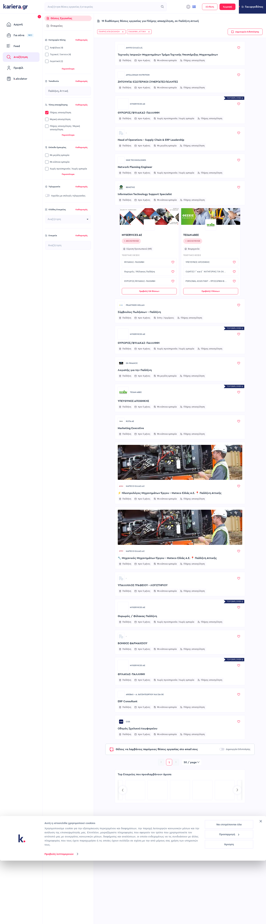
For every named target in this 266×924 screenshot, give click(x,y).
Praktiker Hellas (135, 305)
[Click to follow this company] (131, 241)
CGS (128, 722)
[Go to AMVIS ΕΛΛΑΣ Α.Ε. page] (121, 47)
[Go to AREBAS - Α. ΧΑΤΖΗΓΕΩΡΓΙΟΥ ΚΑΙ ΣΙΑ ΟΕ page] (121, 694)
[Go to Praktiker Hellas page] (121, 305)
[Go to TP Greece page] (180, 790)
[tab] (68, 18)
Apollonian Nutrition (138, 75)
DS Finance (132, 363)
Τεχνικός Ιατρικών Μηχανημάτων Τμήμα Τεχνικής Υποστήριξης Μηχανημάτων (168, 54)
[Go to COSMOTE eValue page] (225, 790)
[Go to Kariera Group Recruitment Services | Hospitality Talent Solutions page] (157, 790)
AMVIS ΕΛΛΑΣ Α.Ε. (134, 48)
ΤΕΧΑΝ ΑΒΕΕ (191, 235)
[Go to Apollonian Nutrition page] (121, 74)
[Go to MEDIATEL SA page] (135, 790)
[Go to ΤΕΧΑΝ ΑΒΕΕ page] (210, 224)
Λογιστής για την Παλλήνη (135, 370)
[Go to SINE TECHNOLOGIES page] (121, 160)
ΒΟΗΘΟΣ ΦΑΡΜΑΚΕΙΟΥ (132, 643)
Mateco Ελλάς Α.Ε (135, 486)
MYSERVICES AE (137, 104)
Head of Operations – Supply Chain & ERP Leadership (151, 140)
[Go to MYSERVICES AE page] (123, 103)
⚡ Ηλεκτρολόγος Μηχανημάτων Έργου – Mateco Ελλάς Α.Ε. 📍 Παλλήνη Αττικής (170, 493)
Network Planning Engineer (135, 167)
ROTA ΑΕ (130, 421)
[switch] (47, 195)
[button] (252, 7)
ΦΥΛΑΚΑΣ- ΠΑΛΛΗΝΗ (131, 674)
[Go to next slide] (237, 790)
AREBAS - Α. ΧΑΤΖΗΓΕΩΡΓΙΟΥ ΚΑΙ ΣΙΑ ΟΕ (145, 694)
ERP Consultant (127, 701)
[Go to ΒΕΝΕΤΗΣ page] (121, 187)
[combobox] (102, 7)
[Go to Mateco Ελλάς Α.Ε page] (121, 486)
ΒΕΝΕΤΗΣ (130, 187)
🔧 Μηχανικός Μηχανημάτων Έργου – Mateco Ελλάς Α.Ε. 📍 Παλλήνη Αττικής (167, 558)
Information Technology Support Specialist (145, 194)
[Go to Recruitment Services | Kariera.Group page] (202, 790)
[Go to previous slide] (122, 790)
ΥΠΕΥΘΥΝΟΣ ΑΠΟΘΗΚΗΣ (133, 401)
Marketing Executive (131, 428)
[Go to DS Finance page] (121, 363)
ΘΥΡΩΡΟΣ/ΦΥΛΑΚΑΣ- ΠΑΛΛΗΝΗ (138, 112)
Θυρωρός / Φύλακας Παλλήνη (137, 616)
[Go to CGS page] (121, 721)
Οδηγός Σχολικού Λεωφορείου (137, 728)
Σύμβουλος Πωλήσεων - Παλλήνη (139, 312)
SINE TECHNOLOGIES (136, 160)
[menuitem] (21, 24)
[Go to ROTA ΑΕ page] (121, 421)
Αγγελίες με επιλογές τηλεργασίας (68, 195)
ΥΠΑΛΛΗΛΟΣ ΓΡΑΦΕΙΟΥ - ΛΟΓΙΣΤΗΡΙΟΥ (143, 585)
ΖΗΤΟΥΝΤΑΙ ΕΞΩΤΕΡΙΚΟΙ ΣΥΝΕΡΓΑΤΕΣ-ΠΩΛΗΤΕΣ (148, 81)
